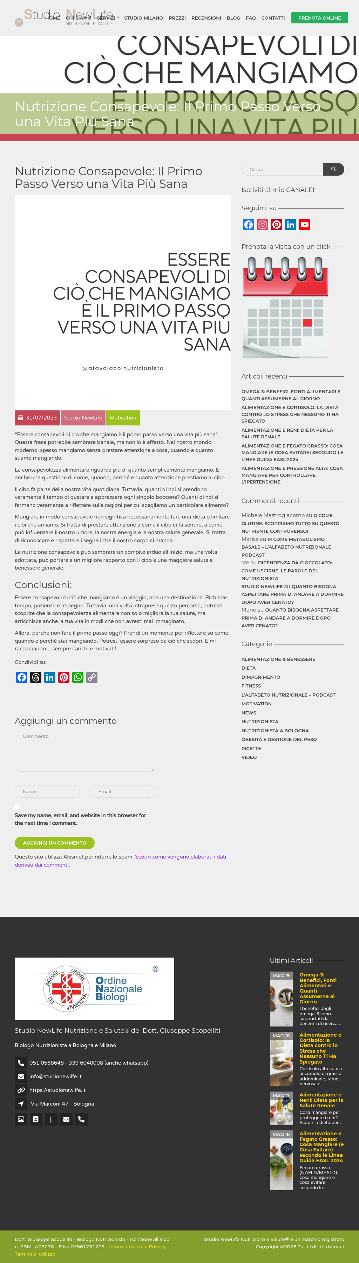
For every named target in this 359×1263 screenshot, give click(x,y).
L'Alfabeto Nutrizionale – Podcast (289, 695)
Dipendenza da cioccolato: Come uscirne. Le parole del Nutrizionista (287, 570)
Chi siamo (79, 17)
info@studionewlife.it (55, 1076)
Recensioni (206, 17)
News (249, 712)
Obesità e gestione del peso (279, 739)
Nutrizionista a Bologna (275, 730)
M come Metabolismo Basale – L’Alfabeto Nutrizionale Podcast (286, 547)
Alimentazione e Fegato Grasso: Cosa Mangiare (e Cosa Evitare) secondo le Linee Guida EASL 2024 (293, 452)
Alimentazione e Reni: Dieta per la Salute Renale (287, 433)
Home (52, 17)
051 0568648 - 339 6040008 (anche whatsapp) (88, 1063)
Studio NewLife (262, 586)
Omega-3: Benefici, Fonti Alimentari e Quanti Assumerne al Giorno (291, 395)
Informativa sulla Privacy (137, 1247)
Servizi (106, 17)
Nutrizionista (260, 721)
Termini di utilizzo (35, 1254)
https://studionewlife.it (57, 1090)
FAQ (251, 17)
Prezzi (177, 17)
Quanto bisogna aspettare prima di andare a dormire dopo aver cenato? (293, 594)
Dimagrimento (261, 677)
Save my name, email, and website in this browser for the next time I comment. (80, 819)
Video (249, 757)
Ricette (251, 748)
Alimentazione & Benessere (279, 659)
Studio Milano (143, 17)
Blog (234, 17)
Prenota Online (319, 17)
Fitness (251, 686)
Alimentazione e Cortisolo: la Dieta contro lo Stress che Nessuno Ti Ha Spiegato (290, 414)
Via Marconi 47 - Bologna (62, 1104)
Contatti (273, 17)
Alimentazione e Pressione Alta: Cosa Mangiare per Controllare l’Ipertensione (292, 475)
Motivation (257, 703)
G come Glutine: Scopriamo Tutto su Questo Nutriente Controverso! (291, 523)
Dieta (249, 668)
